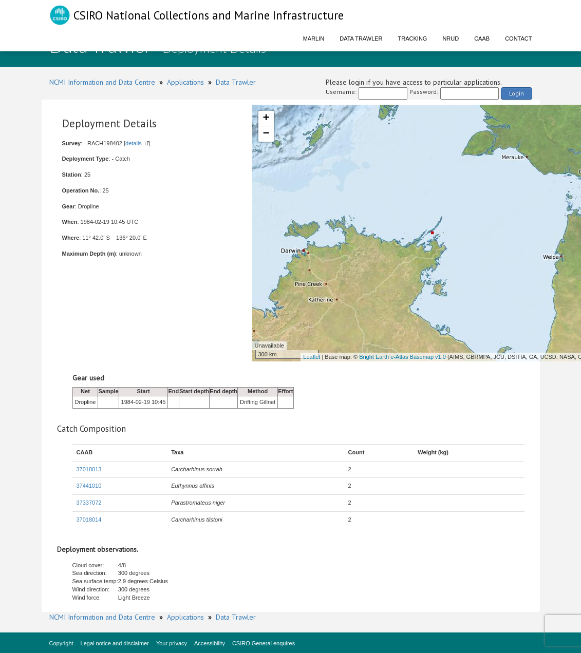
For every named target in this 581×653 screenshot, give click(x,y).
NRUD (450, 38)
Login (516, 93)
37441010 (89, 486)
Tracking (412, 38)
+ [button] (266, 118)
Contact (518, 38)
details (133, 143)
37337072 (89, 503)
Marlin (314, 38)
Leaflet (311, 357)
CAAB (482, 38)
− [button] (266, 134)
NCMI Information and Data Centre (102, 82)
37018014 (89, 519)
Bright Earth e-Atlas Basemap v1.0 (402, 357)
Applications (185, 82)
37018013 (89, 469)
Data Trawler (361, 38)
